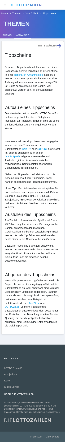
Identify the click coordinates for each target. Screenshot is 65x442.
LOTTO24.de (12, 307)
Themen (16, 13)
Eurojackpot (10, 374)
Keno (7, 380)
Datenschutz (52, 436)
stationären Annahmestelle (29, 75)
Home (4, 13)
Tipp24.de (34, 303)
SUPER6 (42, 149)
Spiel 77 (26, 149)
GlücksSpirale (12, 156)
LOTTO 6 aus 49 (13, 368)
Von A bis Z (32, 13)
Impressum (36, 436)
